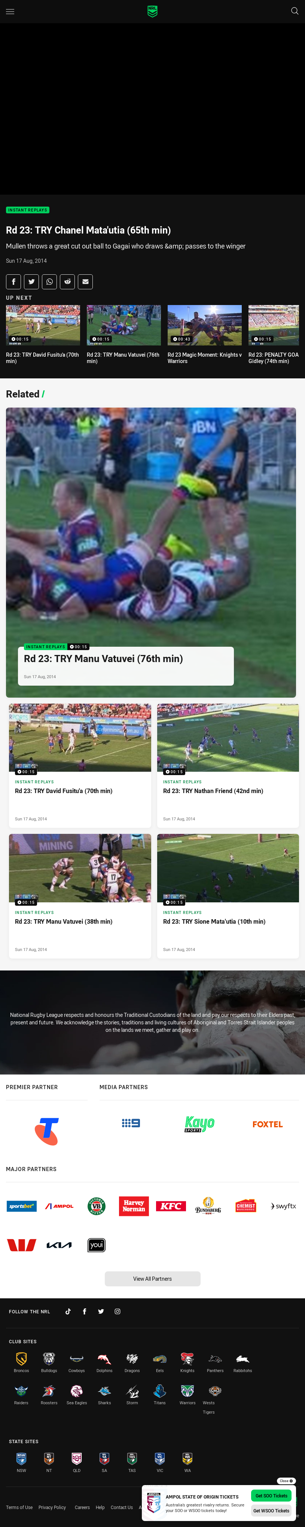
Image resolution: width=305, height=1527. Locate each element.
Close (286, 1481)
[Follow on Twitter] (101, 1311)
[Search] (295, 11)
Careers (82, 1507)
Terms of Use (19, 1507)
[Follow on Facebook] (85, 1311)
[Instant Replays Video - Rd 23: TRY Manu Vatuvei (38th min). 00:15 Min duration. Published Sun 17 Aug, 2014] (80, 896)
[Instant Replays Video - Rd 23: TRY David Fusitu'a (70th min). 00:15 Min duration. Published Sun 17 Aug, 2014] (80, 766)
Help (100, 1507)
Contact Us (122, 1507)
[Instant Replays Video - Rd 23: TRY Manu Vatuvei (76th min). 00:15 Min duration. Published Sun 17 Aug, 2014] (151, 553)
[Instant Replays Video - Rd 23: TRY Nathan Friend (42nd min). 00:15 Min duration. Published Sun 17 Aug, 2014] (228, 766)
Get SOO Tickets (271, 1496)
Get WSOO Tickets (271, 1511)
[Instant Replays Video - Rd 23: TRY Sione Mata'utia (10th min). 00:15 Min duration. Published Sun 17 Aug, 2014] (228, 896)
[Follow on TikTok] (68, 1311)
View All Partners (152, 1278)
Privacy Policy (52, 1507)
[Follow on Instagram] (118, 1311)
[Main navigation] (10, 11)
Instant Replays (27, 210)
